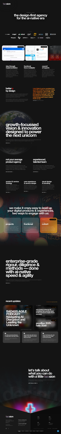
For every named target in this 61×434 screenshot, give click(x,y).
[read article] (18, 317)
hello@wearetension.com (9, 425)
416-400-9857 (8, 424)
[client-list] (13, 53)
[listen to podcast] (46, 324)
